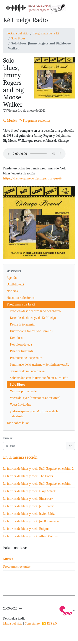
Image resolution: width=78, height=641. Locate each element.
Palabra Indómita (22, 351)
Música (10, 120)
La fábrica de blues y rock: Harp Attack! (30, 491)
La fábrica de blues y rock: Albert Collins (30, 536)
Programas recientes (34, 120)
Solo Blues (18, 38)
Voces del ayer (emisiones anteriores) (35, 398)
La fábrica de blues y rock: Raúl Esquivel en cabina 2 (38, 469)
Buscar (7, 438)
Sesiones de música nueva (27, 371)
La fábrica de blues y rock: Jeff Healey (28, 506)
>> (70, 446)
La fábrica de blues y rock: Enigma (26, 529)
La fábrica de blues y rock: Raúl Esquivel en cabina (37, 484)
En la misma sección (20, 457)
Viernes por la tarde (23, 391)
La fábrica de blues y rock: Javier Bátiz (28, 514)
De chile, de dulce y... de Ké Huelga (33, 318)
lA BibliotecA (15, 284)
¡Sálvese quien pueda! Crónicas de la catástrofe (34, 413)
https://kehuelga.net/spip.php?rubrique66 (32, 178)
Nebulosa (16, 338)
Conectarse (32, 623)
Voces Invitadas (20, 404)
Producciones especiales (26, 358)
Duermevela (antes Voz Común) (31, 331)
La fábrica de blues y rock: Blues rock (28, 499)
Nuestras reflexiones (20, 298)
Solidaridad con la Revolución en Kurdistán (39, 378)
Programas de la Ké (46, 33)
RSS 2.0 (49, 623)
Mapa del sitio (12, 623)
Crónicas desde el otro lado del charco (35, 311)
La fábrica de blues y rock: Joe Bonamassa (31, 521)
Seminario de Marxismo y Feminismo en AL (39, 364)
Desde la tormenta (22, 324)
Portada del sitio (17, 33)
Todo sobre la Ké (18, 423)
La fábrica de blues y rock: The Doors (28, 476)
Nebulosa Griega (21, 344)
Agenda (12, 278)
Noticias (12, 291)
